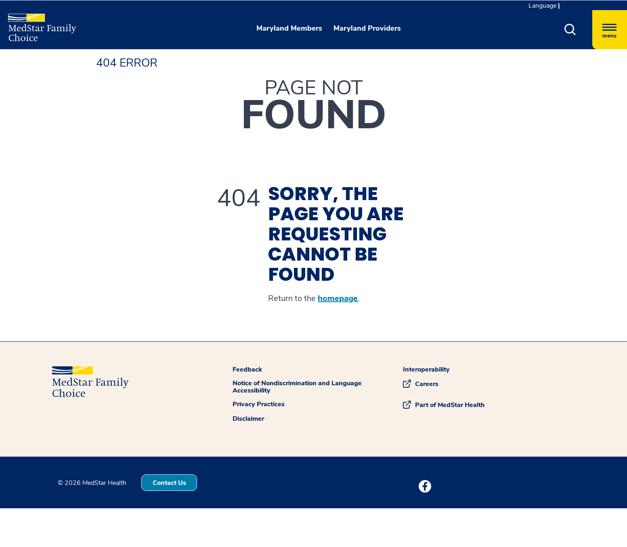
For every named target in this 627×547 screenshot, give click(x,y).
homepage (338, 298)
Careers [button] (426, 384)
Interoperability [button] (426, 369)
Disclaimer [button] (248, 418)
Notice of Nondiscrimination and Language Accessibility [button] (297, 387)
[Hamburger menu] (609, 29)
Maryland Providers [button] (367, 28)
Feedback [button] (247, 369)
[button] (570, 29)
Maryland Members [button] (289, 28)
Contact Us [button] (169, 482)
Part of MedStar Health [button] (450, 405)
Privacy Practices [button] (259, 404)
